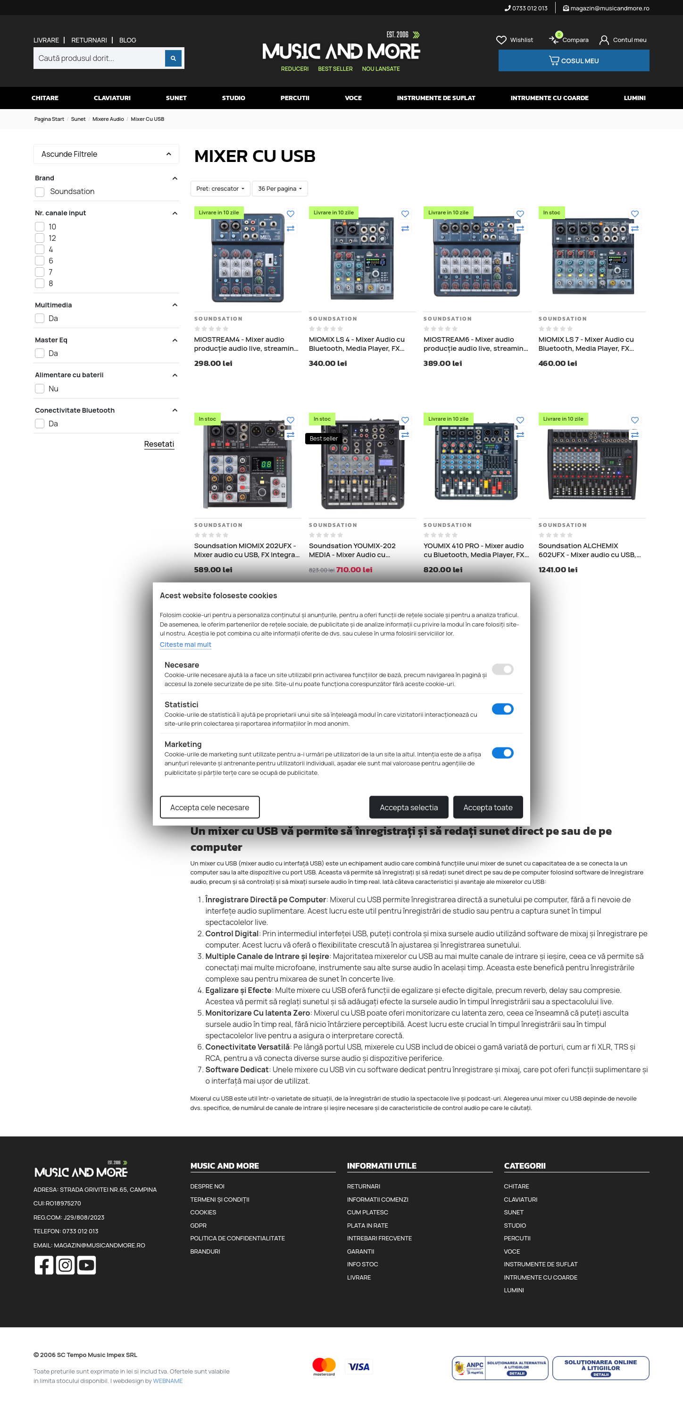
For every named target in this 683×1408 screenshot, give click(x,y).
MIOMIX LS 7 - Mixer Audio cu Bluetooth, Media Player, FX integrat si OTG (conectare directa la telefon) (586, 344)
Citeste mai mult (185, 643)
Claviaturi (112, 98)
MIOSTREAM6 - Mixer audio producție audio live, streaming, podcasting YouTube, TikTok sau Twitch (477, 344)
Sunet (176, 98)
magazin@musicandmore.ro (606, 8)
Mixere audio (108, 118)
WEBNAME (168, 1380)
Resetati (159, 444)
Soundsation (218, 318)
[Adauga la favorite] (290, 214)
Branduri (205, 1251)
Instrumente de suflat (436, 98)
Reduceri (294, 69)
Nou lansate (381, 69)
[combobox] (108, 58)
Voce (353, 98)
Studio (233, 98)
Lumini (635, 98)
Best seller (335, 69)
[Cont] (623, 40)
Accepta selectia (409, 807)
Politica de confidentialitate (238, 1238)
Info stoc (362, 1264)
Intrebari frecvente (379, 1238)
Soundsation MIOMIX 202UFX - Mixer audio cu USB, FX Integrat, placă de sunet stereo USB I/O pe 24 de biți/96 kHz (247, 550)
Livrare (46, 40)
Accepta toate (488, 807)
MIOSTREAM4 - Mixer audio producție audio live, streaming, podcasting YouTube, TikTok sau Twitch (247, 344)
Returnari (89, 40)
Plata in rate (367, 1225)
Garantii (360, 1251)
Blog (127, 40)
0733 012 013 (526, 8)
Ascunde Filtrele (106, 154)
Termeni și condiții (220, 1199)
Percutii (295, 98)
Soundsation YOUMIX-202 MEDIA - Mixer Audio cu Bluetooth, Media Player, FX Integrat (354, 550)
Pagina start (49, 118)
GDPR (199, 1225)
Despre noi (208, 1186)
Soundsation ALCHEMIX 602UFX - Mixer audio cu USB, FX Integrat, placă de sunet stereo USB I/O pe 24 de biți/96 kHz (590, 550)
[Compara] (290, 228)
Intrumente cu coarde (550, 98)
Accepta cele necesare (210, 807)
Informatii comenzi (377, 1199)
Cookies (204, 1212)
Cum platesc (367, 1212)
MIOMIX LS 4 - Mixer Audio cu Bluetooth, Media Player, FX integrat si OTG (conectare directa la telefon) (357, 344)
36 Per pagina (278, 188)
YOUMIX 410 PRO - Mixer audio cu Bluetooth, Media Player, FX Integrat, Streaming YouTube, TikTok (474, 550)
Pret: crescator (218, 188)
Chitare (45, 98)
